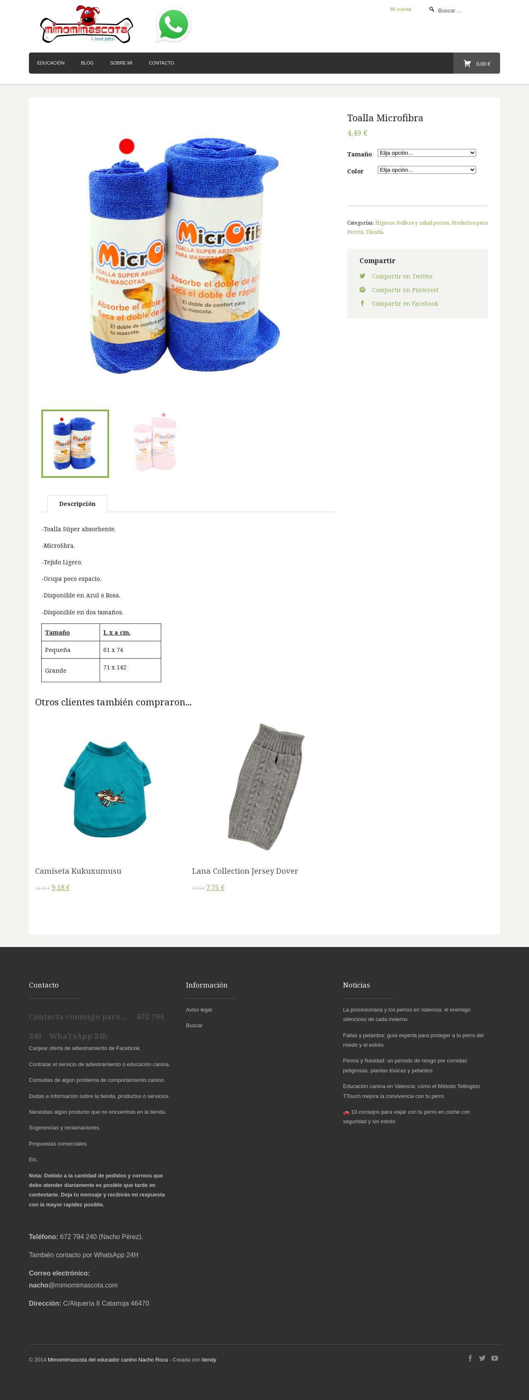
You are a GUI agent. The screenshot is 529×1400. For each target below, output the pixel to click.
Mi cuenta (400, 9)
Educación (50, 62)
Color (355, 171)
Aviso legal (199, 1007)
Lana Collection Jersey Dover (245, 869)
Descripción (77, 502)
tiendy (209, 1358)
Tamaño (359, 154)
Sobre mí (121, 62)
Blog (87, 62)
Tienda (374, 231)
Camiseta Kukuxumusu (78, 869)
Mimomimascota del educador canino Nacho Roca (108, 1358)
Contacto (161, 62)
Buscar (194, 1024)
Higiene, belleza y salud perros (412, 222)
